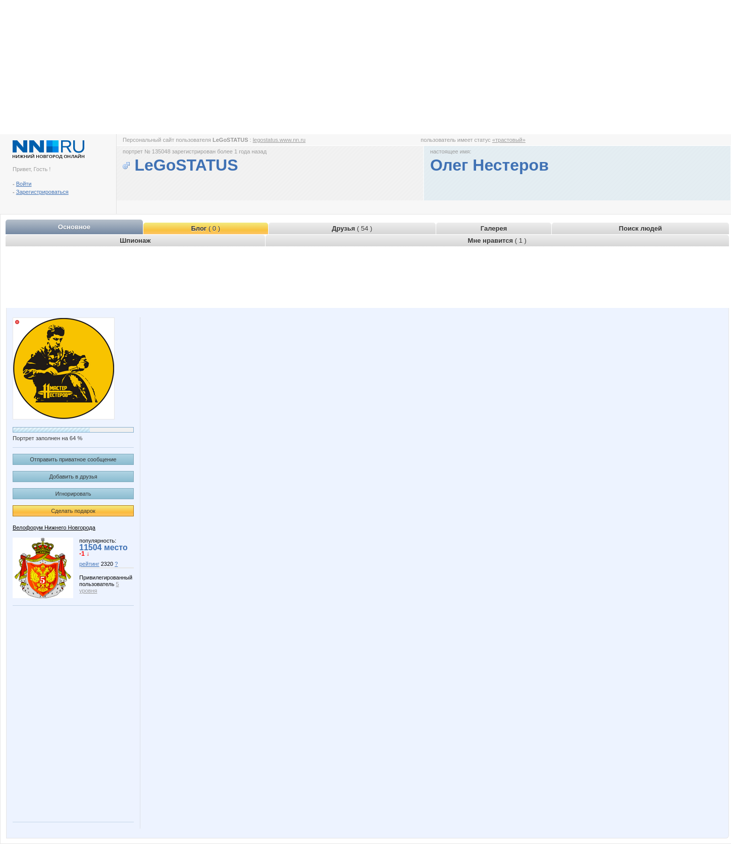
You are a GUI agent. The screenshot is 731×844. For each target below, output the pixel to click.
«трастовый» (509, 140)
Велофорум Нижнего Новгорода (54, 527)
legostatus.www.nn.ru (279, 140)
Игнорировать (73, 494)
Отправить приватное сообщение (73, 459)
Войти (24, 184)
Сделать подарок (73, 511)
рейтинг (89, 564)
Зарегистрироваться (42, 192)
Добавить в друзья (73, 476)
